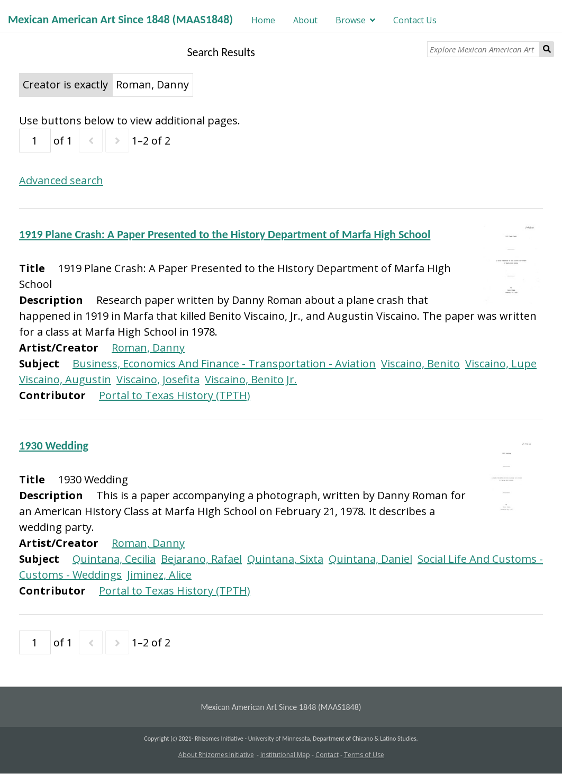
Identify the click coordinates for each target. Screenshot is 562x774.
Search (547, 49)
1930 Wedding (53, 445)
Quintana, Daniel (370, 559)
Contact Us (415, 20)
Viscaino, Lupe (501, 363)
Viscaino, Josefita (158, 379)
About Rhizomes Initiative (216, 754)
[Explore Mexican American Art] (483, 49)
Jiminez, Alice (159, 575)
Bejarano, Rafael (201, 559)
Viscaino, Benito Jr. (251, 379)
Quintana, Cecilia (114, 559)
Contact (327, 754)
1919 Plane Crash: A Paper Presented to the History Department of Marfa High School (224, 234)
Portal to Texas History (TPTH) (174, 395)
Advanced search (61, 180)
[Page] (35, 140)
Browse (351, 20)
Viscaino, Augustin (65, 379)
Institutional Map (285, 754)
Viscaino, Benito (420, 363)
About (305, 20)
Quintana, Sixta (285, 559)
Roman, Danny (148, 347)
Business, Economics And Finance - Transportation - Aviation (224, 363)
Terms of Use (364, 754)
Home (263, 20)
